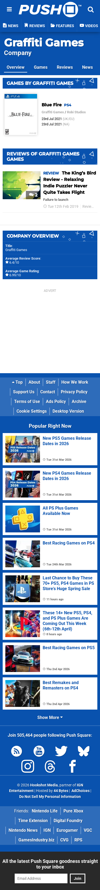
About (34, 382)
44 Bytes (61, 791)
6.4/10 (14, 262)
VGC (88, 830)
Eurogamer (67, 830)
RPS (78, 839)
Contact (47, 391)
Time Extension (33, 820)
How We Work (74, 382)
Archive (79, 401)
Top (17, 382)
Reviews (65, 67)
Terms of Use (27, 401)
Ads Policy (56, 401)
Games (40, 67)
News (87, 67)
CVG (64, 839)
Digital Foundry (68, 820)
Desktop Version (68, 411)
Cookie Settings (32, 411)
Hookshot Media (44, 785)
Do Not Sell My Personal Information (50, 796)
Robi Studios (76, 112)
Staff (50, 382)
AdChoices (80, 791)
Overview (16, 67)
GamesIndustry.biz (36, 839)
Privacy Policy (74, 391)
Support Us (23, 391)
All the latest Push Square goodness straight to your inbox (50, 864)
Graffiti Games (43, 42)
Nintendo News (23, 830)
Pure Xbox (73, 810)
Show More (50, 717)
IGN (47, 830)
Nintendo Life (45, 810)
